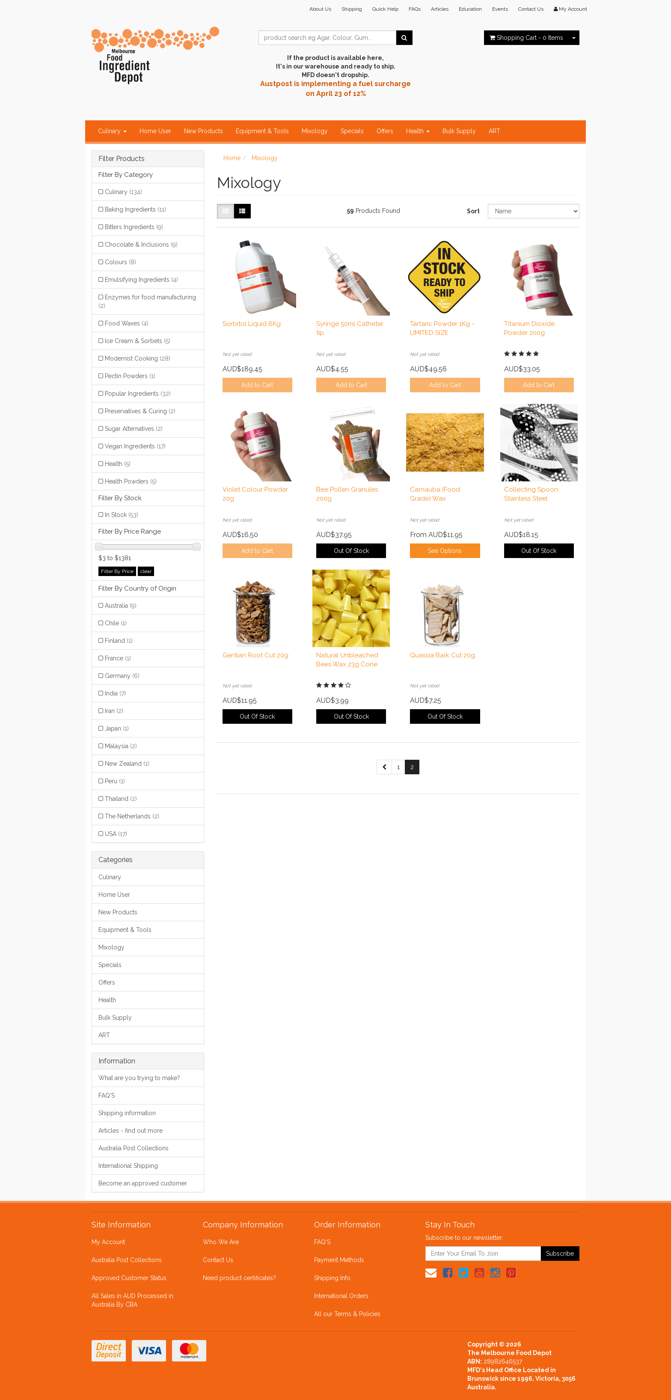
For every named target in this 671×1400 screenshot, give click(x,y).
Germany (122, 675)
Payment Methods (339, 1260)
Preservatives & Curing (140, 411)
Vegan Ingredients (135, 446)
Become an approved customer (142, 1183)
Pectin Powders (130, 376)
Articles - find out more (130, 1130)
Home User (155, 131)
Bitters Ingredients (134, 227)
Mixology (315, 131)
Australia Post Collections (133, 1148)
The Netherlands (132, 816)
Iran (114, 710)
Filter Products (121, 159)
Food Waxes (126, 323)
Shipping (351, 9)
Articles (439, 9)
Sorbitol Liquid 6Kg (252, 324)
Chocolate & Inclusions (141, 244)
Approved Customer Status (129, 1278)
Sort (473, 211)
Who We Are (221, 1242)
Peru (115, 781)
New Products (203, 131)
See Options (445, 550)
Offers (385, 131)
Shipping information (127, 1113)
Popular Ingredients (138, 393)
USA (116, 833)
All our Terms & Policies (347, 1313)
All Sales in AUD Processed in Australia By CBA (132, 1300)
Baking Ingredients (135, 209)
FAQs (415, 9)
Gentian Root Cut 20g (255, 655)
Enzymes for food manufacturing (147, 301)
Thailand (121, 798)
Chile (116, 623)
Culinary (112, 131)
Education (470, 9)
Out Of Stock (351, 550)
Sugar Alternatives (134, 428)
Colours (120, 262)
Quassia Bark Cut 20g (442, 655)
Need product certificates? (239, 1278)
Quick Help (385, 9)
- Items (526, 37)
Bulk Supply (459, 131)
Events (500, 9)
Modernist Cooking (137, 358)
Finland (119, 640)
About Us (320, 9)
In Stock (121, 514)
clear (145, 571)
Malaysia (121, 746)
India (115, 693)
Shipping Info (332, 1278)
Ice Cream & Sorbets (137, 340)
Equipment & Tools (262, 131)
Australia (121, 605)
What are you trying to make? (139, 1078)
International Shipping (128, 1165)
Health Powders (131, 481)
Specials (352, 131)
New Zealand (127, 763)
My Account (108, 1242)
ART (494, 131)
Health (418, 131)
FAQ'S (106, 1095)
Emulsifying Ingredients (141, 279)
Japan (117, 728)
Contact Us (530, 9)
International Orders (341, 1296)
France (118, 658)
